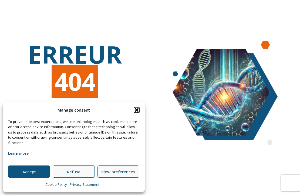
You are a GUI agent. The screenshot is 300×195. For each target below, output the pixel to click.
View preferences (118, 171)
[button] (136, 110)
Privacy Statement (84, 184)
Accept (29, 171)
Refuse (73, 171)
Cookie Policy (56, 184)
